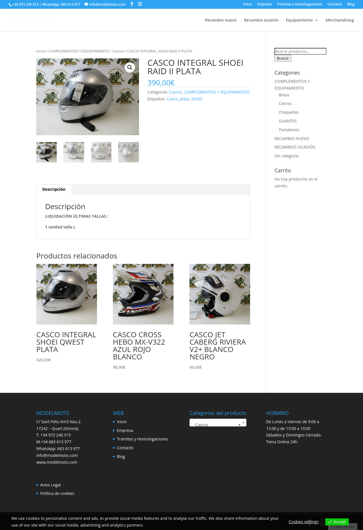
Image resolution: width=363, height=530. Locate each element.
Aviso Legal (50, 484)
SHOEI (197, 98)
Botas (284, 94)
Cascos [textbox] (216, 425)
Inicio (247, 5)
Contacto (334, 5)
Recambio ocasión (261, 20)
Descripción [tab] (54, 189)
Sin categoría (286, 155)
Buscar (283, 58)
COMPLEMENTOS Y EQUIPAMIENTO (78, 51)
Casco (172, 98)
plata (184, 98)
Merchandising (340, 20)
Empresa (264, 5)
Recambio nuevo (221, 20)
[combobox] (217, 423)
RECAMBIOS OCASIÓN (295, 147)
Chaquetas (289, 112)
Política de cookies (57, 493)
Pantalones (289, 129)
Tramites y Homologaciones (299, 5)
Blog (350, 5)
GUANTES (288, 121)
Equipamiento (299, 20)
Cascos (118, 51)
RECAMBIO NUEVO (292, 138)
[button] (130, 67)
